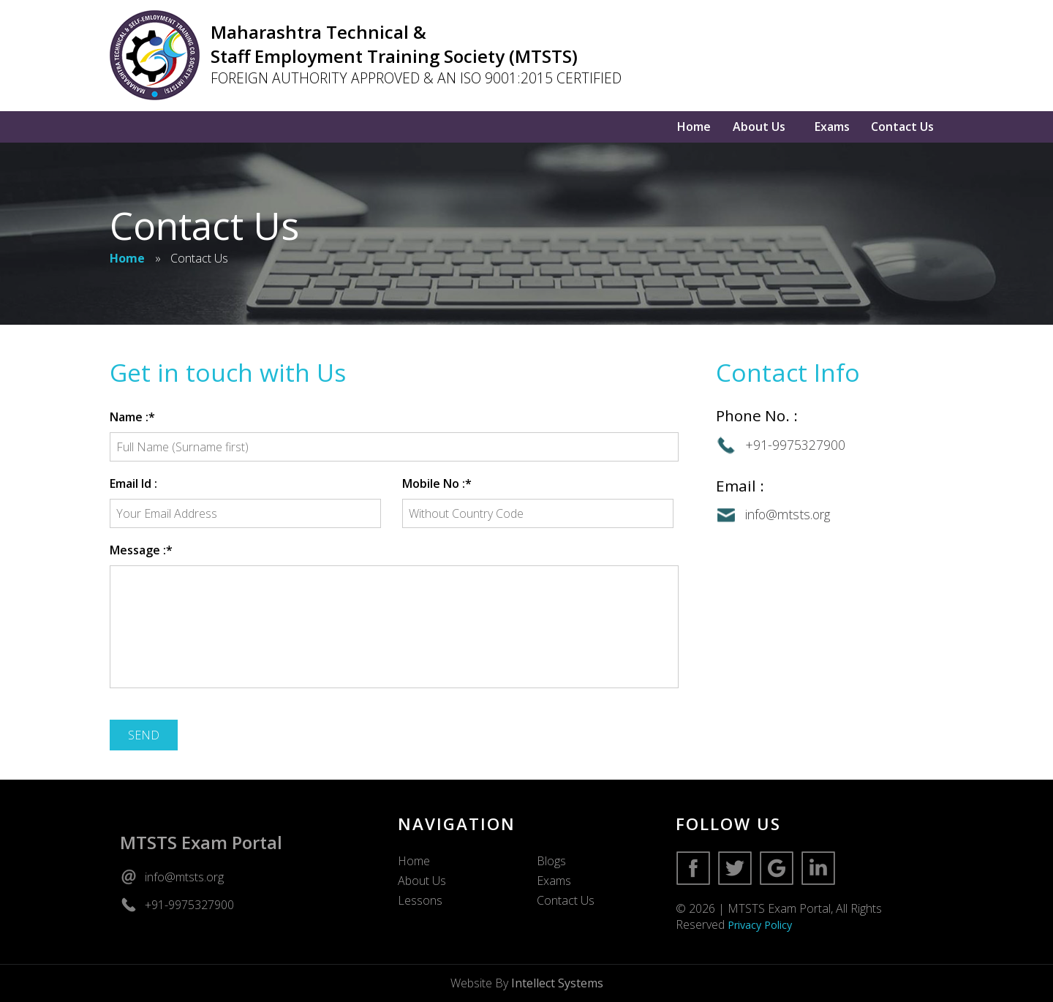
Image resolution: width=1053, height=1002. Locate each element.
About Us (759, 126)
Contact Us (902, 126)
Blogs (551, 861)
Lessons (420, 900)
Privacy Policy (760, 925)
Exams (832, 126)
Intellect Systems (557, 983)
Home (694, 126)
